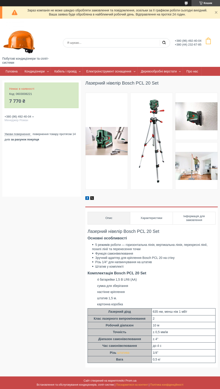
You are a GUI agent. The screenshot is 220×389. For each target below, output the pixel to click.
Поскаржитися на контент (132, 384)
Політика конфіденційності (166, 384)
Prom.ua (130, 380)
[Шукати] (164, 43)
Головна (12, 71)
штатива (123, 352)
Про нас (192, 71)
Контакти (12, 80)
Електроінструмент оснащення (108, 71)
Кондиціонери (34, 71)
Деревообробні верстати (159, 71)
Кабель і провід (65, 71)
